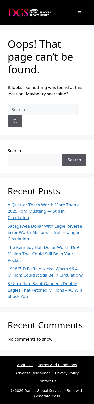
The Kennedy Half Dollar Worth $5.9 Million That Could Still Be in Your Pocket (43, 253)
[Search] (15, 121)
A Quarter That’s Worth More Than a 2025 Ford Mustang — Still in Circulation (44, 211)
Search (14, 151)
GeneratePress (47, 395)
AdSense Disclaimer (32, 372)
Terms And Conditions (57, 364)
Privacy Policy (67, 372)
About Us (25, 364)
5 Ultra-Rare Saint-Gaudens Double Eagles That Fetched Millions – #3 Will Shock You (45, 290)
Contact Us (46, 380)
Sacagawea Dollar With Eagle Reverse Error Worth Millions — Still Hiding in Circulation (45, 232)
